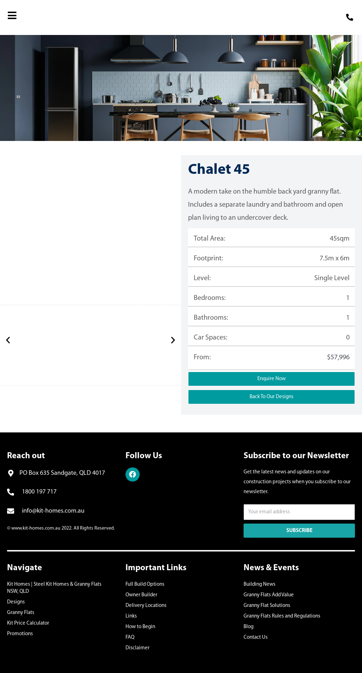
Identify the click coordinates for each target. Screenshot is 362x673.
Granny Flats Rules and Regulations (282, 616)
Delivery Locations (146, 605)
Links (131, 616)
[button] (8, 339)
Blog (248, 627)
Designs (16, 602)
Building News (259, 584)
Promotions (20, 634)
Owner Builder (141, 595)
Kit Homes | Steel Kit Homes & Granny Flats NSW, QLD (54, 588)
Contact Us (256, 637)
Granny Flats (20, 612)
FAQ (129, 637)
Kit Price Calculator (28, 623)
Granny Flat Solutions (267, 605)
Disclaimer (137, 648)
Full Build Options (144, 584)
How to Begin (140, 627)
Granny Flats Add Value (269, 595)
